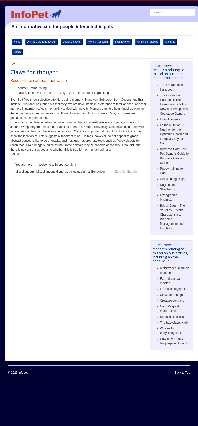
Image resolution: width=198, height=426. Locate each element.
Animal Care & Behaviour (41, 41)
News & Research (98, 41)
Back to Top (182, 372)
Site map (170, 41)
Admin (17, 52)
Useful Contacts (72, 41)
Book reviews (122, 41)
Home (17, 41)
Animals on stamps (147, 41)
